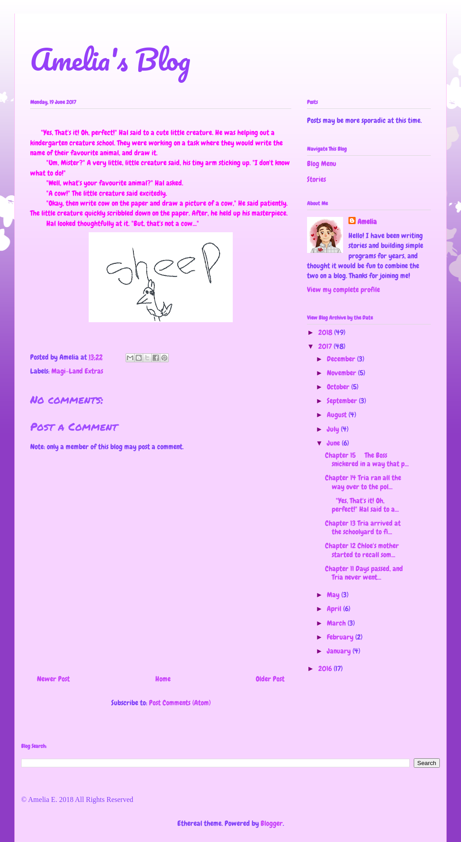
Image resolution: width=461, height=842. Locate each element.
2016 (326, 668)
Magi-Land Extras (77, 371)
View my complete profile (343, 289)
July (334, 429)
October (339, 387)
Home (163, 679)
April (335, 608)
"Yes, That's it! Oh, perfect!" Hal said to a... (362, 505)
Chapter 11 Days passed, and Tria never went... (364, 573)
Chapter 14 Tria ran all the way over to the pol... (363, 482)
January (340, 651)
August (337, 414)
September (343, 400)
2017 (326, 346)
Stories (316, 179)
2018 (326, 332)
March (337, 623)
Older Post (270, 679)
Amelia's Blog (110, 59)
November (342, 373)
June (334, 443)
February (341, 637)
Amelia (367, 221)
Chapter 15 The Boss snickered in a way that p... (367, 459)
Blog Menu (321, 163)
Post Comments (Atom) (180, 702)
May (334, 594)
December (342, 359)
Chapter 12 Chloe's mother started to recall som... (362, 550)
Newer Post (53, 679)
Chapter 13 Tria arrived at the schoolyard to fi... (363, 527)
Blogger (272, 823)
